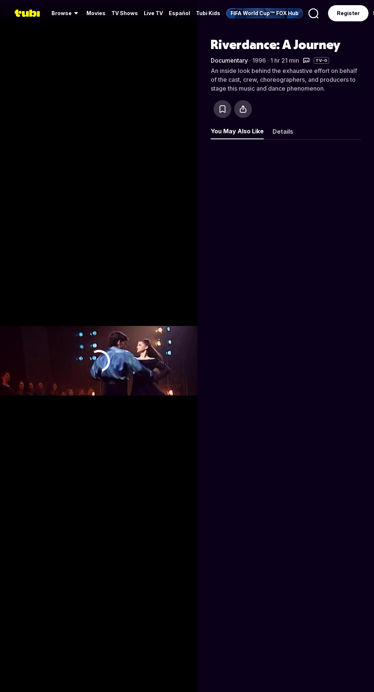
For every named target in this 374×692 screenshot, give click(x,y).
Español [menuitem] (179, 13)
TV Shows (124, 13)
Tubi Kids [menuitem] (208, 13)
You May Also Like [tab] (237, 131)
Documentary (229, 60)
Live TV (153, 13)
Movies (96, 13)
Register (348, 13)
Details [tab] (283, 131)
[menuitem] (66, 13)
